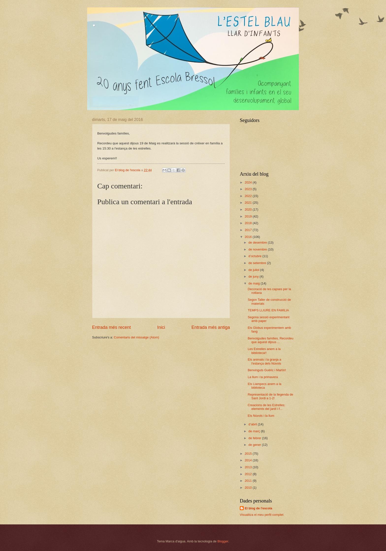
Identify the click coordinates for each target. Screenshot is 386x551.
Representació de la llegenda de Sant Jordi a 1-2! (270, 396)
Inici (161, 327)
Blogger (222, 541)
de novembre (258, 249)
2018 (249, 223)
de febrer (255, 438)
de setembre (257, 263)
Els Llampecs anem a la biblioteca (264, 385)
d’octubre (255, 256)
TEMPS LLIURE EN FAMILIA (268, 310)
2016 (249, 237)
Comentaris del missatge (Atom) (136, 337)
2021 (249, 202)
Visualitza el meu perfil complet (261, 515)
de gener (255, 445)
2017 (249, 230)
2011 (249, 481)
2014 (249, 460)
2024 (249, 182)
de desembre (258, 242)
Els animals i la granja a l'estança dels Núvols (264, 361)
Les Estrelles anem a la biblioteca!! (264, 350)
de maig (254, 283)
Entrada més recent (111, 327)
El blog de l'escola (258, 508)
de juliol (254, 270)
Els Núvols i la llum (261, 415)
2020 (249, 209)
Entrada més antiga (211, 327)
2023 (249, 189)
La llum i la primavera (263, 377)
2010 (249, 487)
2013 (249, 467)
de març (254, 431)
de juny (253, 276)
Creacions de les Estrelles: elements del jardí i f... (266, 407)
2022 (249, 196)
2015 (249, 453)
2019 (249, 216)
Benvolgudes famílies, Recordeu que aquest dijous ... (270, 340)
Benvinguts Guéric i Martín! (267, 370)
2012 (249, 474)
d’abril (253, 424)
